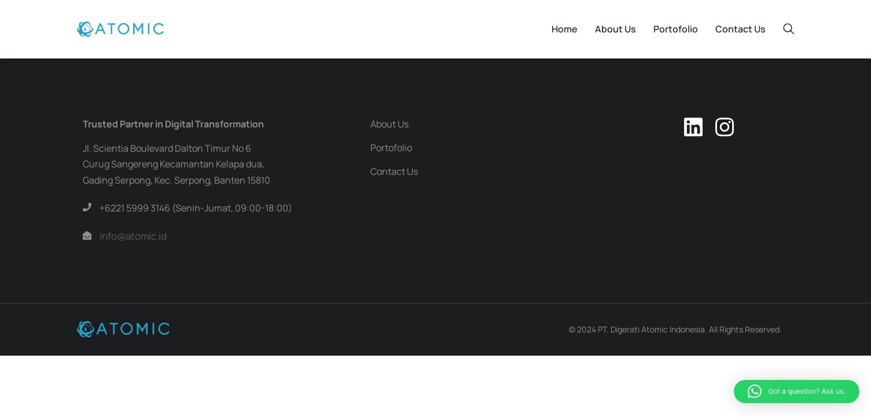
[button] (796, 391)
